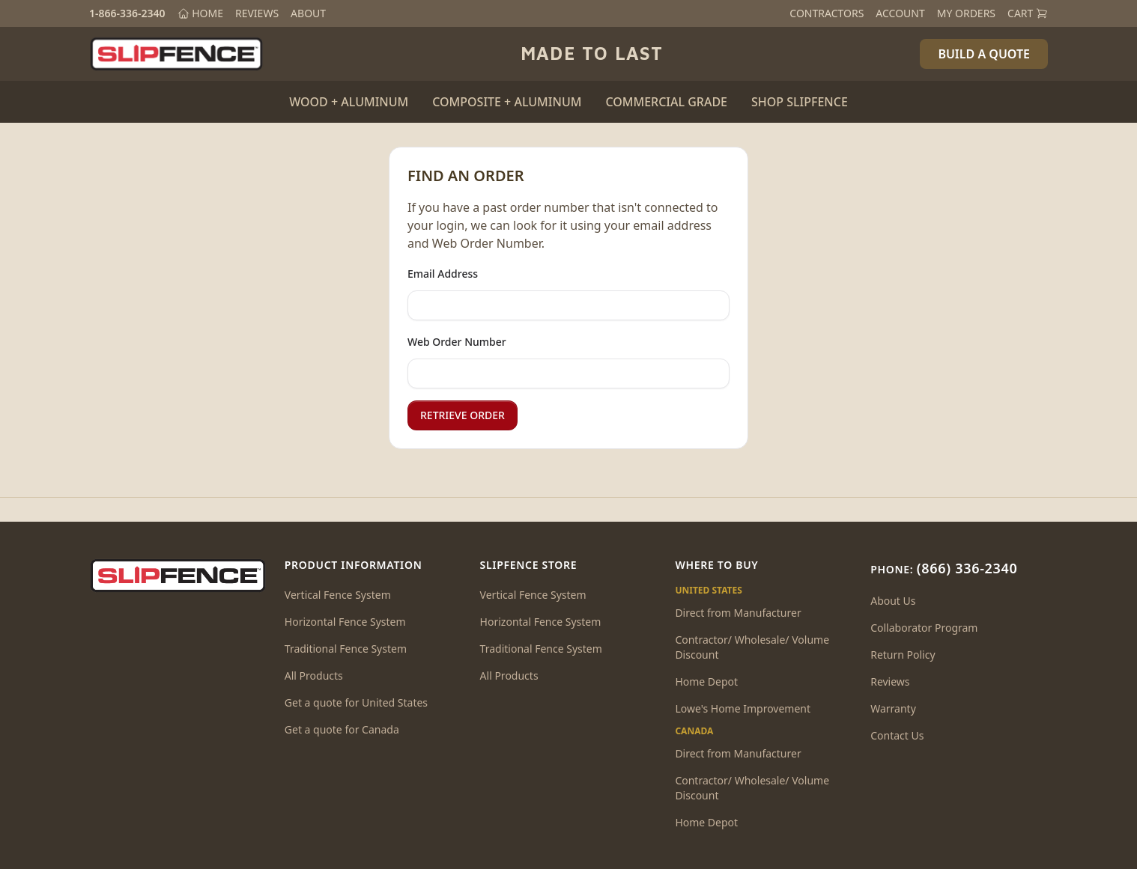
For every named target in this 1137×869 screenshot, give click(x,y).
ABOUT (308, 13)
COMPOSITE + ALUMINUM (506, 102)
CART (1027, 13)
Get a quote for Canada (342, 729)
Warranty (893, 708)
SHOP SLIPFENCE (799, 102)
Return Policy (902, 654)
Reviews (889, 681)
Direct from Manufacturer (738, 613)
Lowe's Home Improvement (742, 708)
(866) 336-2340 (967, 568)
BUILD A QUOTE (984, 54)
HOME (200, 13)
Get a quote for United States (356, 702)
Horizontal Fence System (345, 622)
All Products (314, 675)
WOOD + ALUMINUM (348, 102)
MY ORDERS (966, 13)
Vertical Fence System (338, 595)
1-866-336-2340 (127, 13)
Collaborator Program (923, 628)
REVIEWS (257, 13)
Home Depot (706, 681)
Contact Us (897, 735)
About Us (892, 601)
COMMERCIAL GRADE (666, 102)
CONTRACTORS (826, 13)
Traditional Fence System (346, 648)
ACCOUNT (900, 13)
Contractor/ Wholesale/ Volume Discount (752, 647)
